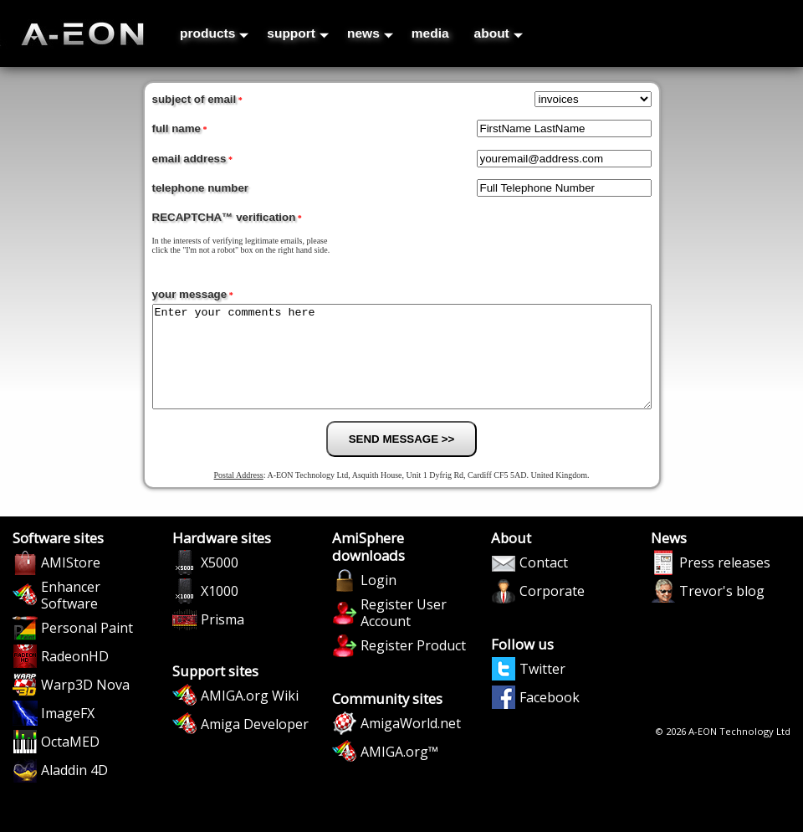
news (370, 33)
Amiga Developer (255, 744)
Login (378, 600)
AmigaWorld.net (411, 743)
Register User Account (404, 632)
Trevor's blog (722, 611)
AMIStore (70, 582)
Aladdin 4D (74, 790)
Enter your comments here (402, 366)
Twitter (542, 689)
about (498, 33)
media (430, 33)
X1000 (219, 611)
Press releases (724, 582)
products (214, 33)
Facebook (549, 717)
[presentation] (554, 241)
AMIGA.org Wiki (250, 715)
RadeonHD (75, 676)
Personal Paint (87, 648)
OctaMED (70, 761)
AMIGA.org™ (399, 772)
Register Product (413, 665)
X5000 (219, 582)
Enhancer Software (70, 615)
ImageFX (68, 733)
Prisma (222, 639)
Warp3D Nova (85, 705)
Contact (543, 582)
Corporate (552, 611)
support (298, 33)
